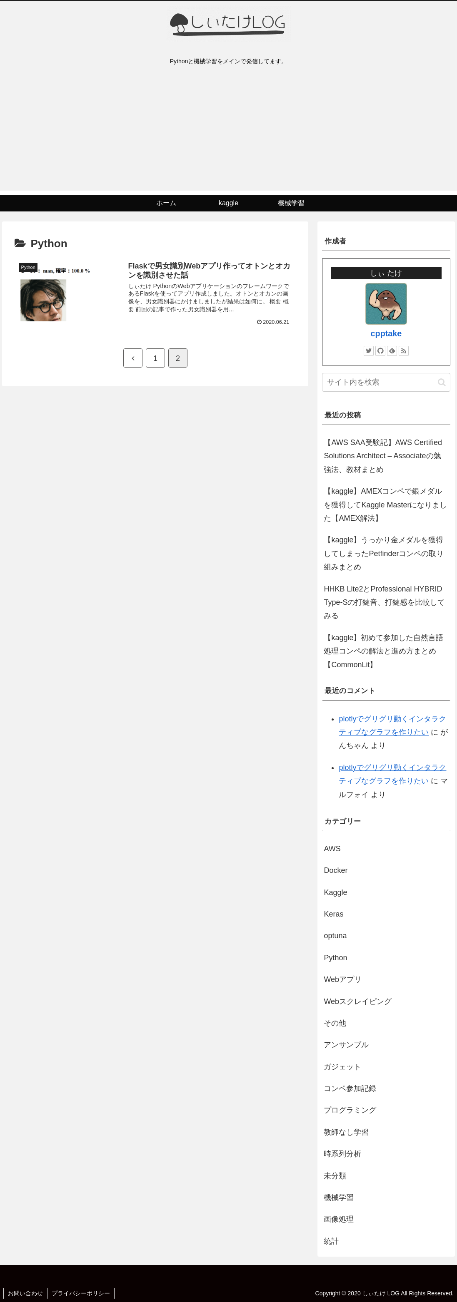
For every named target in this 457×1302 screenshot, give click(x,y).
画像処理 (339, 1219)
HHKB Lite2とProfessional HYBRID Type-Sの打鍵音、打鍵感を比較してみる (384, 602)
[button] (442, 382)
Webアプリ (343, 979)
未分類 (335, 1176)
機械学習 (339, 1197)
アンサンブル (346, 1045)
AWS (332, 849)
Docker (335, 870)
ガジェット (342, 1067)
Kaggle (335, 892)
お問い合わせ (25, 1293)
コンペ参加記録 (350, 1088)
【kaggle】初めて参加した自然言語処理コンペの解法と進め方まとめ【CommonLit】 (383, 651)
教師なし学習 (346, 1132)
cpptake (386, 333)
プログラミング (350, 1110)
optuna (335, 936)
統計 (331, 1241)
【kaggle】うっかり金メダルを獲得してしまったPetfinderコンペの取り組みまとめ (384, 553)
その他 (335, 1023)
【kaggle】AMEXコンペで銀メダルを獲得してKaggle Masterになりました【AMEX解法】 (385, 504)
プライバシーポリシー (81, 1293)
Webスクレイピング (358, 1001)
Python (335, 958)
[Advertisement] (228, 132)
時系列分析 (342, 1154)
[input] (386, 382)
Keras (333, 914)
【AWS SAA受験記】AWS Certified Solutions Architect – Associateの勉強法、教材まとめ (383, 456)
